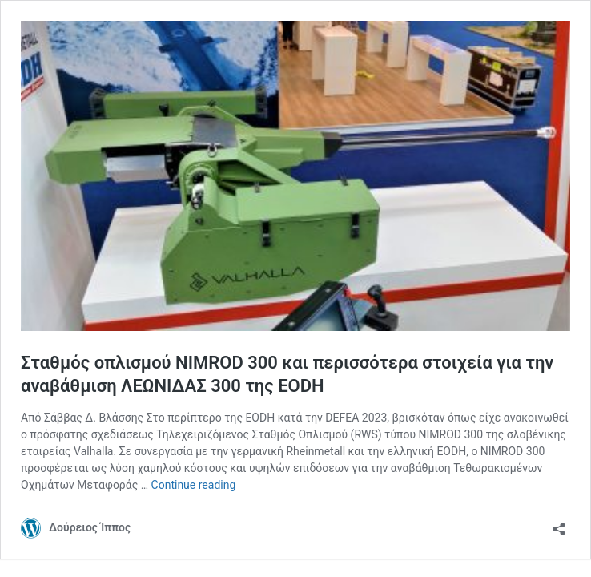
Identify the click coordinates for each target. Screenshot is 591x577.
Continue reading (193, 484)
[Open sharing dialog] (559, 523)
